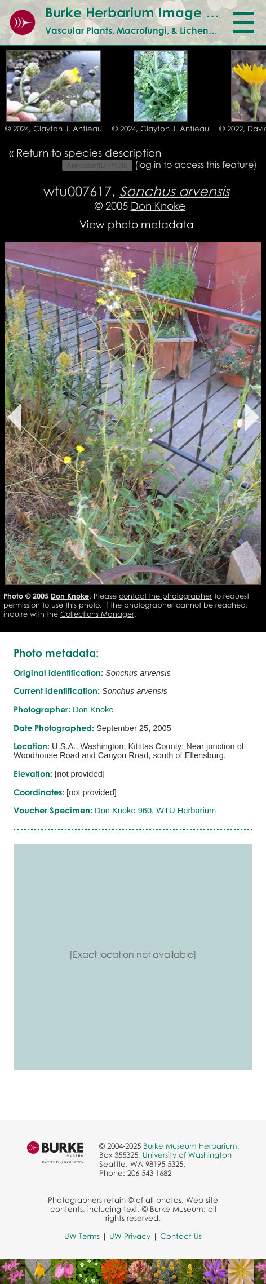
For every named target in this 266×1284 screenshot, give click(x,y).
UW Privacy (129, 1236)
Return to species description (88, 152)
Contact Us (181, 1236)
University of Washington (187, 1154)
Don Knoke (158, 205)
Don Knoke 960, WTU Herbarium (155, 810)
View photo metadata (136, 224)
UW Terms (82, 1236)
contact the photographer (165, 595)
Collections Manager (97, 613)
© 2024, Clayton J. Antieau (53, 128)
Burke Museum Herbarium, (191, 1145)
